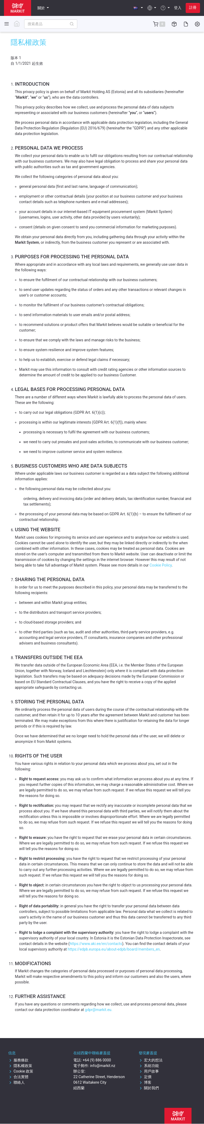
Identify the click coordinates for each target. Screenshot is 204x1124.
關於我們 (149, 1088)
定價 (145, 1077)
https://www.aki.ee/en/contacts (96, 944)
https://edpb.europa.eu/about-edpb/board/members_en (114, 949)
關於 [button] (41, 8)
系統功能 (149, 1066)
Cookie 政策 (20, 1071)
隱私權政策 (20, 1066)
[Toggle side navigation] (6, 24)
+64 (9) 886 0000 (97, 1060)
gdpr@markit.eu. (98, 1010)
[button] (138, 8)
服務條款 (18, 1060)
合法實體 (18, 1077)
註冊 (193, 7)
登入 (177, 8)
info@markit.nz (102, 1066)
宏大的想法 (151, 1060)
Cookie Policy (161, 565)
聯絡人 (16, 1082)
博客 (145, 1082)
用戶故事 (149, 1071)
